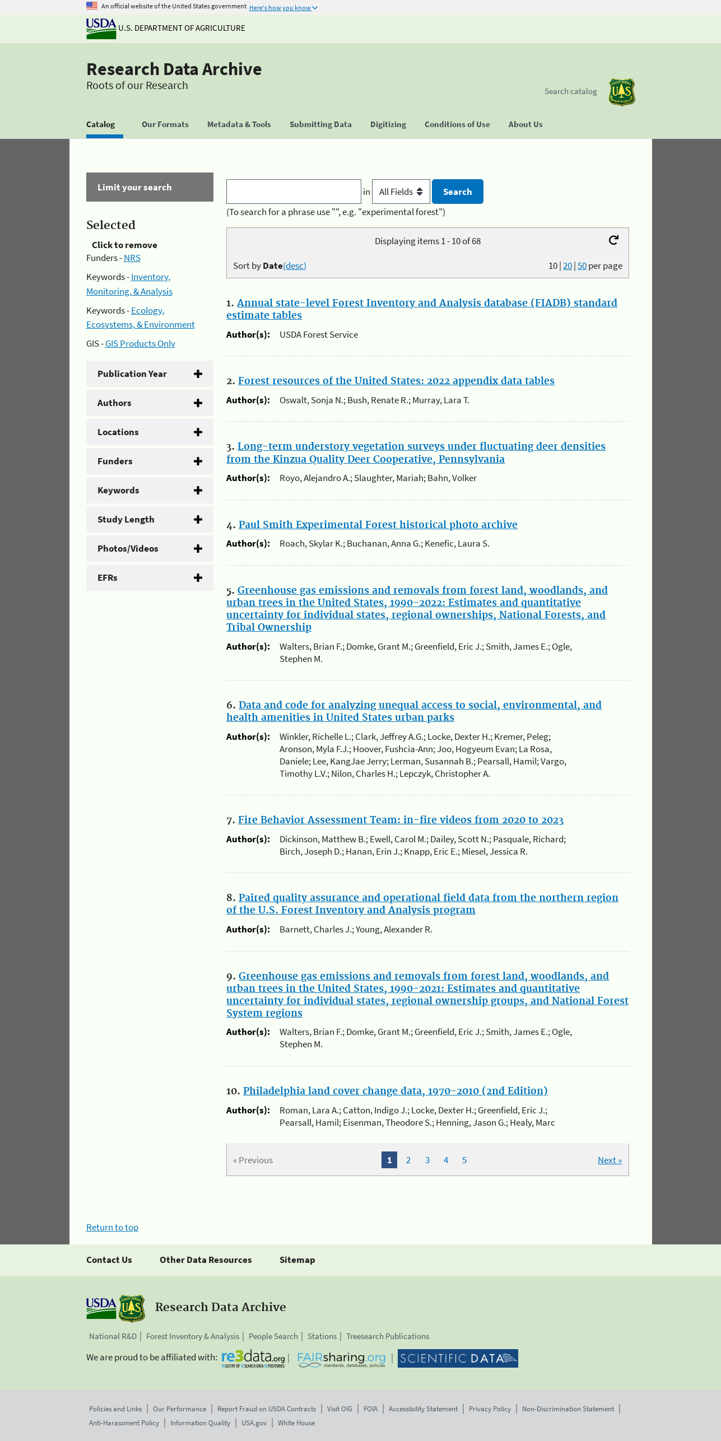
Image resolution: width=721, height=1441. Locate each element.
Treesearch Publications (387, 1336)
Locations (118, 432)
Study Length (126, 519)
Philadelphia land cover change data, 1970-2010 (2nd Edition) (395, 1091)
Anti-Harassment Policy (124, 1423)
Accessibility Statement (423, 1409)
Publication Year (132, 373)
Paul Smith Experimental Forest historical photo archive (378, 525)
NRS (132, 257)
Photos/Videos (128, 548)
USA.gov (254, 1423)
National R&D (113, 1336)
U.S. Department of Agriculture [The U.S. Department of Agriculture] (165, 27)
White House (296, 1423)
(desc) (294, 265)
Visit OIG (339, 1409)
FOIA (371, 1409)
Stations (322, 1336)
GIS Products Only (140, 343)
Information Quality (200, 1423)
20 (567, 265)
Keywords (118, 490)
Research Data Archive (174, 69)
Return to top (112, 1227)
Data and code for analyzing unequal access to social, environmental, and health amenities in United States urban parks (414, 711)
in (397, 191)
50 (582, 265)
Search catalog (571, 91)
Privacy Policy (490, 1409)
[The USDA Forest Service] (621, 92)
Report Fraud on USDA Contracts (266, 1409)
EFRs (107, 577)
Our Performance (179, 1409)
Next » (610, 1160)
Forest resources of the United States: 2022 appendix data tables (396, 381)
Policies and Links (115, 1409)
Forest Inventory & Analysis (192, 1336)
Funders (115, 461)
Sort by (269, 265)
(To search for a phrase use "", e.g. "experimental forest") (335, 212)
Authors (114, 403)
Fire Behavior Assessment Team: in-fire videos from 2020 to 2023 (401, 820)
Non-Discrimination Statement (568, 1409)
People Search (273, 1336)
